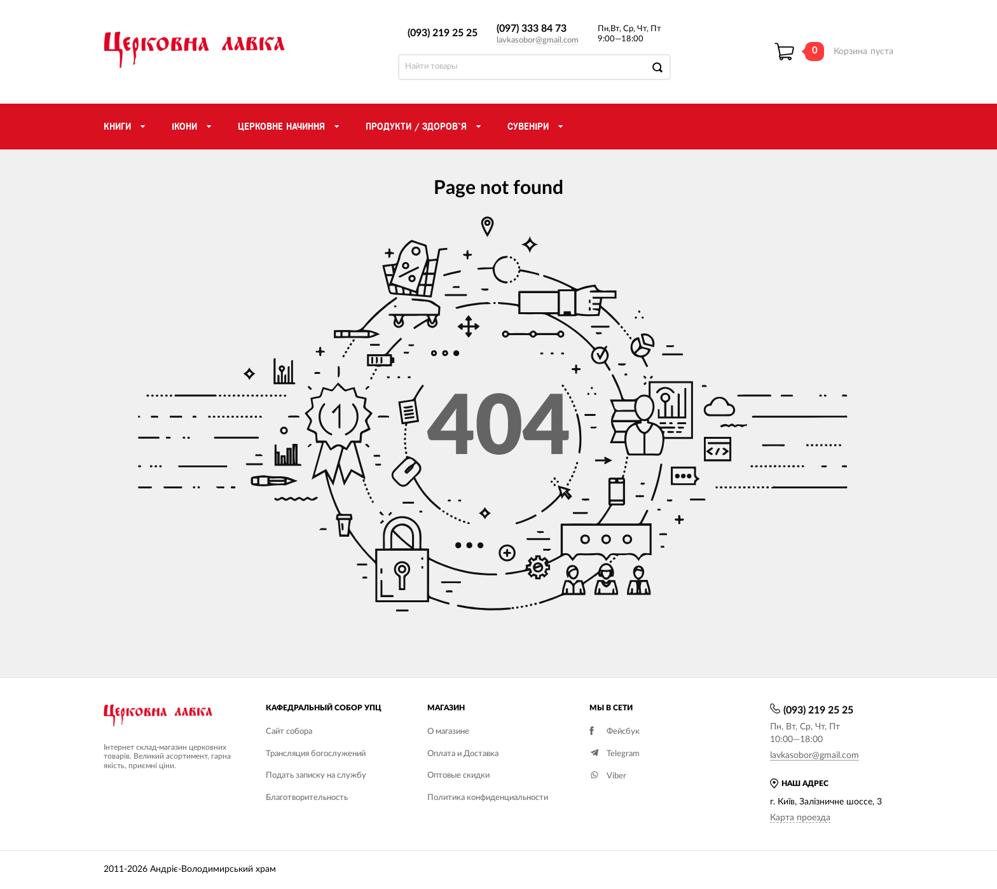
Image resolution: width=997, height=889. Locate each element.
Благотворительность (307, 798)
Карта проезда (800, 817)
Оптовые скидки (458, 775)
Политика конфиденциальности (487, 798)
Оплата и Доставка (462, 754)
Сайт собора (289, 731)
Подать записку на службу (316, 775)
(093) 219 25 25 (443, 33)
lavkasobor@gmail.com (538, 40)
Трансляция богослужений (316, 754)
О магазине (448, 731)
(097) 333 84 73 (532, 29)
